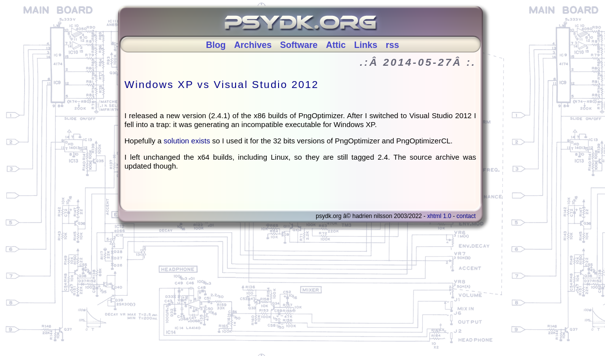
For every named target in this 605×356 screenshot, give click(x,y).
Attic (336, 45)
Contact (466, 216)
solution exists (187, 140)
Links (365, 45)
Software (299, 45)
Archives (253, 45)
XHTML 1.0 (439, 216)
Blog (216, 45)
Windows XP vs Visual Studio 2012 (221, 84)
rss (392, 45)
